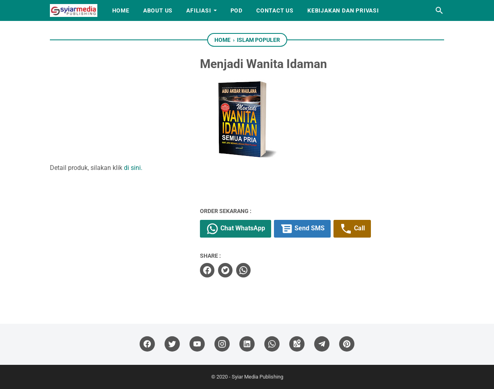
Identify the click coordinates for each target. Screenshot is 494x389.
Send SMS (302, 228)
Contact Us (275, 10)
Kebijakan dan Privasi (343, 10)
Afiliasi (198, 10)
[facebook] (207, 270)
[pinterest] (346, 344)
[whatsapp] (243, 270)
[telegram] (321, 344)
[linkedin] (247, 344)
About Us (158, 10)
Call (352, 228)
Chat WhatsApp (235, 228)
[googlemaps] (297, 344)
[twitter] (225, 270)
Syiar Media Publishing (257, 377)
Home (121, 10)
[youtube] (197, 344)
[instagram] (222, 344)
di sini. (133, 168)
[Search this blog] (439, 10)
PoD (237, 10)
